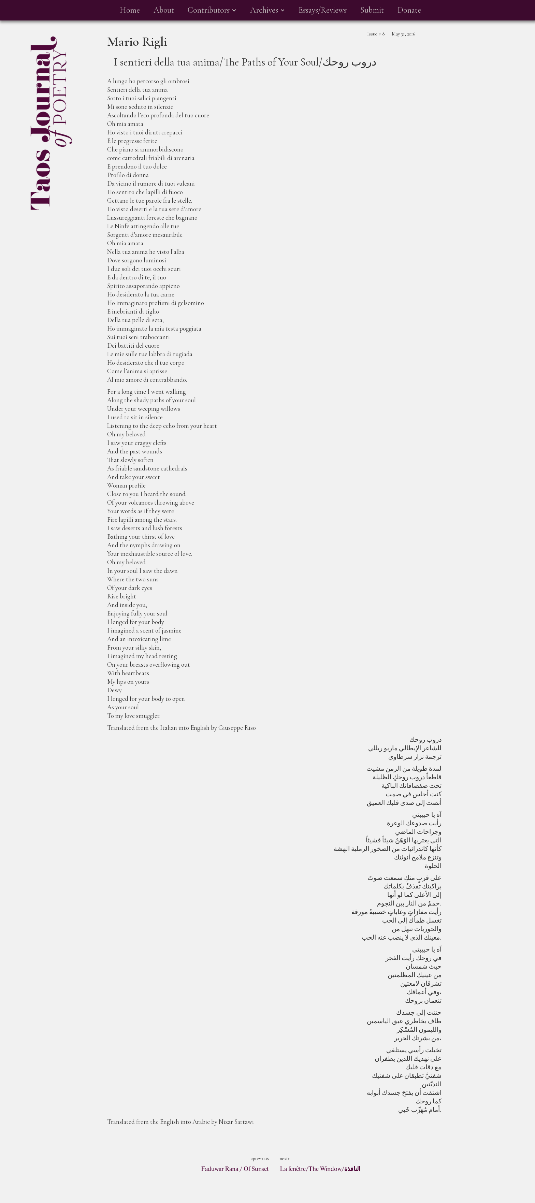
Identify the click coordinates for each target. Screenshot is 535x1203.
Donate (409, 10)
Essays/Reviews (323, 10)
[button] (212, 10)
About (164, 10)
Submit (372, 10)
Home (130, 10)
